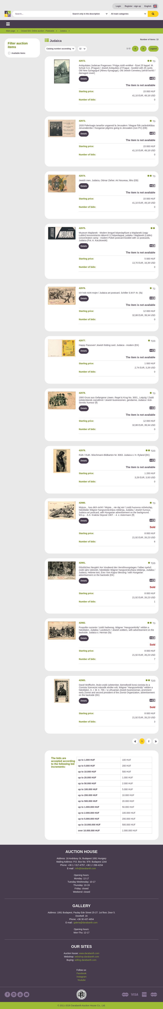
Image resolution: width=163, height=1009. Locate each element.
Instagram (81, 976)
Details (84, 79)
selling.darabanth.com (85, 960)
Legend (153, 49)
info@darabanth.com (85, 868)
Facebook (81, 973)
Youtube (82, 980)
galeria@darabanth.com (86, 922)
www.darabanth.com (89, 953)
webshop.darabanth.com (87, 956)
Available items (18, 53)
